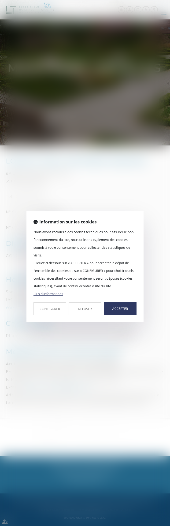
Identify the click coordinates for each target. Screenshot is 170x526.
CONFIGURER (50, 309)
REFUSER (85, 309)
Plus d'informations (48, 294)
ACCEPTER (120, 308)
